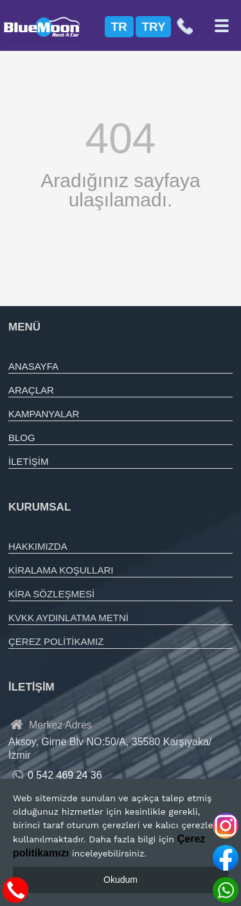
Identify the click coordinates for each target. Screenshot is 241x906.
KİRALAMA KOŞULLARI (60, 570)
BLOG (21, 437)
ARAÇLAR (31, 390)
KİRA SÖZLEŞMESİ (51, 593)
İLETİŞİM (28, 461)
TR (119, 26)
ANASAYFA (33, 366)
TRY (154, 26)
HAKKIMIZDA (37, 546)
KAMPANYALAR (43, 413)
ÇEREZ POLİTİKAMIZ (55, 641)
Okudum (120, 879)
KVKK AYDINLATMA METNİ (68, 617)
